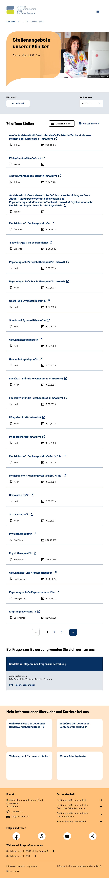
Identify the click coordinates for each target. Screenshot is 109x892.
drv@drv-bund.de (20, 816)
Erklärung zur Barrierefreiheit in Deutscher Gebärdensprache (72, 807)
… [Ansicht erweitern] (23, 21)
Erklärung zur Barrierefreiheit (71, 800)
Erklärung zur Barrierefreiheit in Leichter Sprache (72, 815)
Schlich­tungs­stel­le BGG (18, 856)
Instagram (42, 835)
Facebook (17, 835)
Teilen (93, 836)
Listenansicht (63, 123)
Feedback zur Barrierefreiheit (71, 821)
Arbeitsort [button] (18, 103)
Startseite (10, 21)
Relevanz (86, 103)
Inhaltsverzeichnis (15, 866)
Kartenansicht (91, 123)
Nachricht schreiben (25, 684)
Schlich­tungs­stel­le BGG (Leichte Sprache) (27, 851)
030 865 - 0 (17, 811)
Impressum (32, 866)
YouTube (68, 835)
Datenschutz (12, 871)
